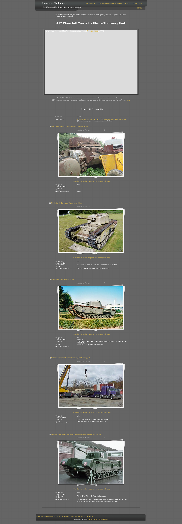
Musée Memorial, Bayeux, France (63, 279)
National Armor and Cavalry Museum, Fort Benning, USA (71, 358)
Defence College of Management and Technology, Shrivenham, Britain (76, 434)
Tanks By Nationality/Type (121, 3)
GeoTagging (137, 3)
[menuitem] (86, 3)
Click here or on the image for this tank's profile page (91, 181)
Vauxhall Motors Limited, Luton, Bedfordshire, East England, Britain (102, 119)
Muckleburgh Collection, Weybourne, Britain (66, 203)
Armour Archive (93, 519)
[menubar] (113, 3)
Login (139, 8)
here (128, 100)
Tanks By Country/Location (100, 3)
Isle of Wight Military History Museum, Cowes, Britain (69, 126)
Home (86, 3)
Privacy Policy (103, 519)
